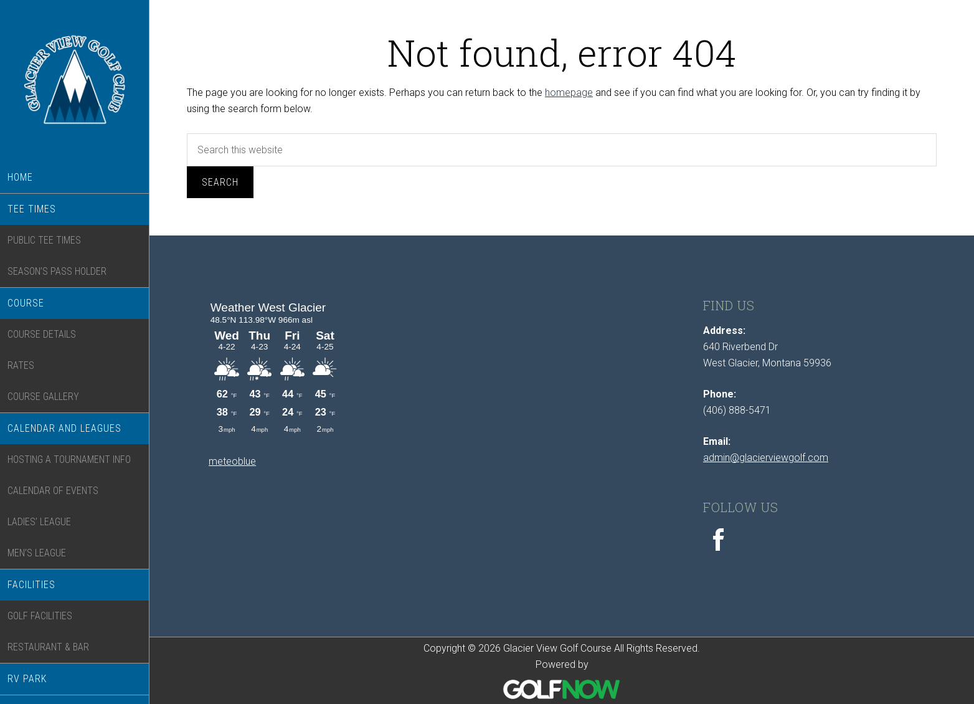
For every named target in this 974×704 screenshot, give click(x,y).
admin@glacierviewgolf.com (765, 458)
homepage (569, 92)
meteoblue (232, 461)
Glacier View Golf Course (74, 88)
